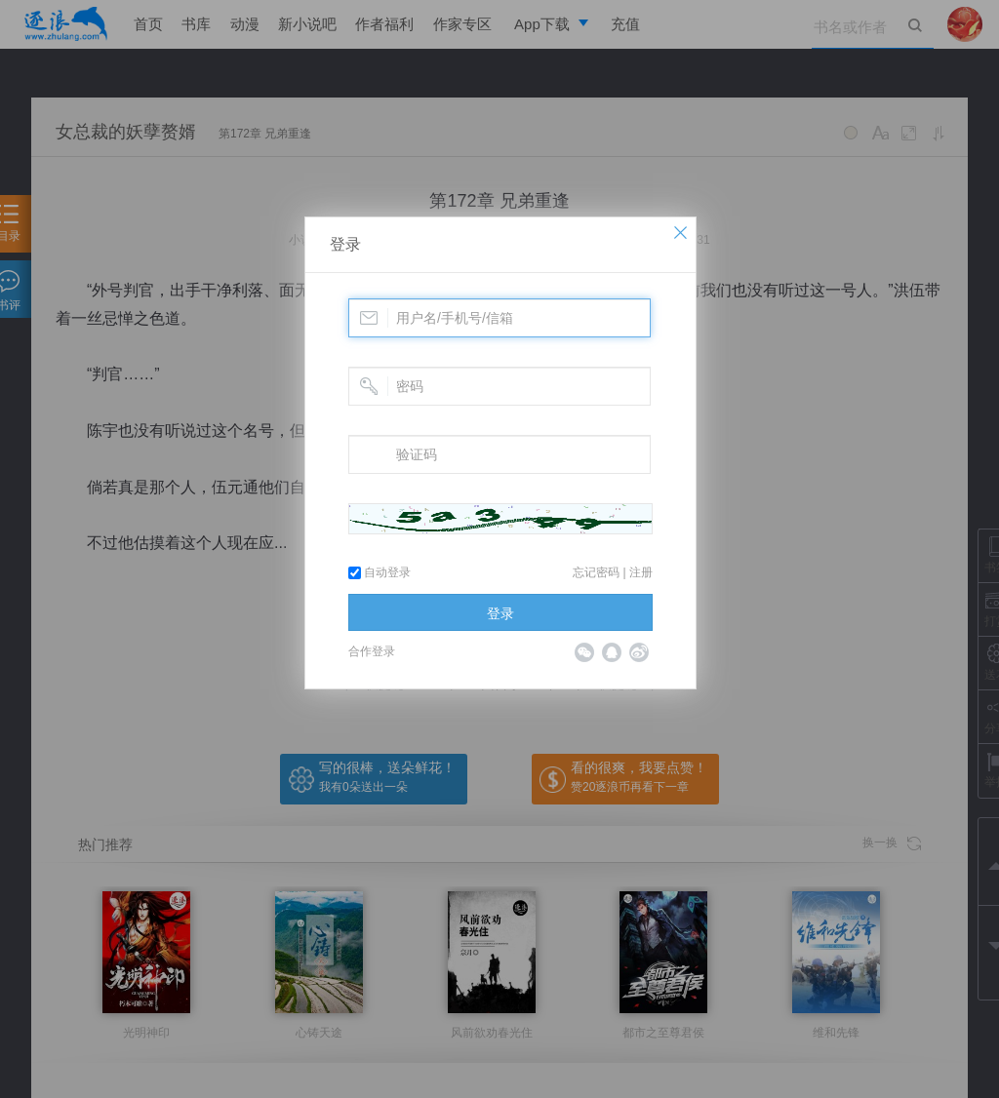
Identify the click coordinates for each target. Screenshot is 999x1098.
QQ (611, 652)
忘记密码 (596, 572)
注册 (641, 572)
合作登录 (371, 651)
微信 (584, 652)
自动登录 (379, 572)
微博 (639, 652)
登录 (345, 244)
